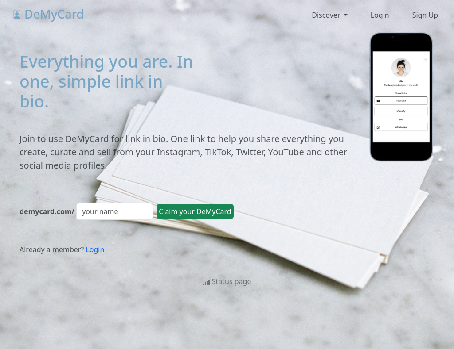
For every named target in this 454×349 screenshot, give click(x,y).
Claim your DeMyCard (195, 211)
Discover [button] (327, 15)
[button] (379, 15)
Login (95, 249)
